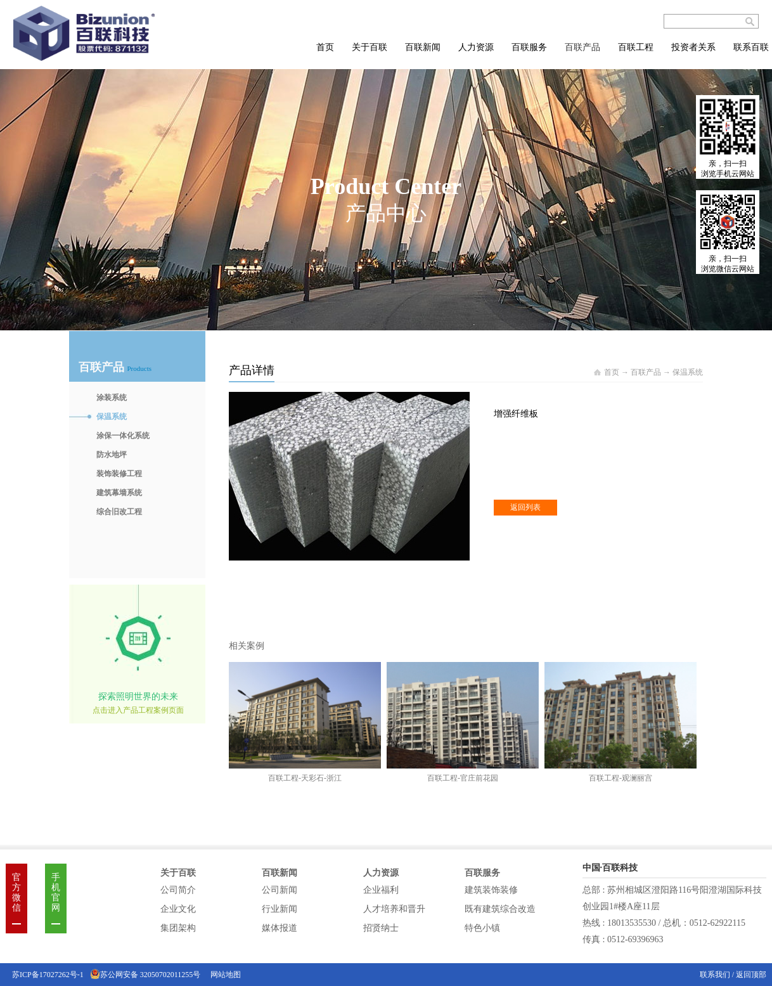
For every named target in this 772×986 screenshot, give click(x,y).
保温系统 (687, 372)
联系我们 (716, 974)
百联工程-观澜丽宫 (620, 778)
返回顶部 (751, 974)
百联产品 (646, 372)
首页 (325, 47)
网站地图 (224, 974)
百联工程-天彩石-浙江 (305, 778)
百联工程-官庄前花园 (462, 778)
